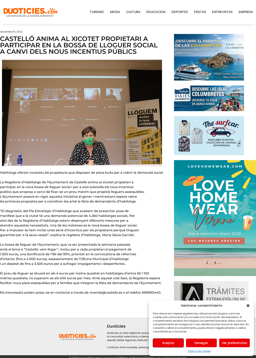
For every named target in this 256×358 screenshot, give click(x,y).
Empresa (246, 12)
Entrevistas (222, 12)
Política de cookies (199, 351)
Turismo (97, 12)
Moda (115, 12)
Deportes (179, 12)
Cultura (133, 12)
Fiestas (200, 12)
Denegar (201, 343)
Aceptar (168, 343)
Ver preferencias (234, 343)
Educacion (155, 12)
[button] (248, 306)
